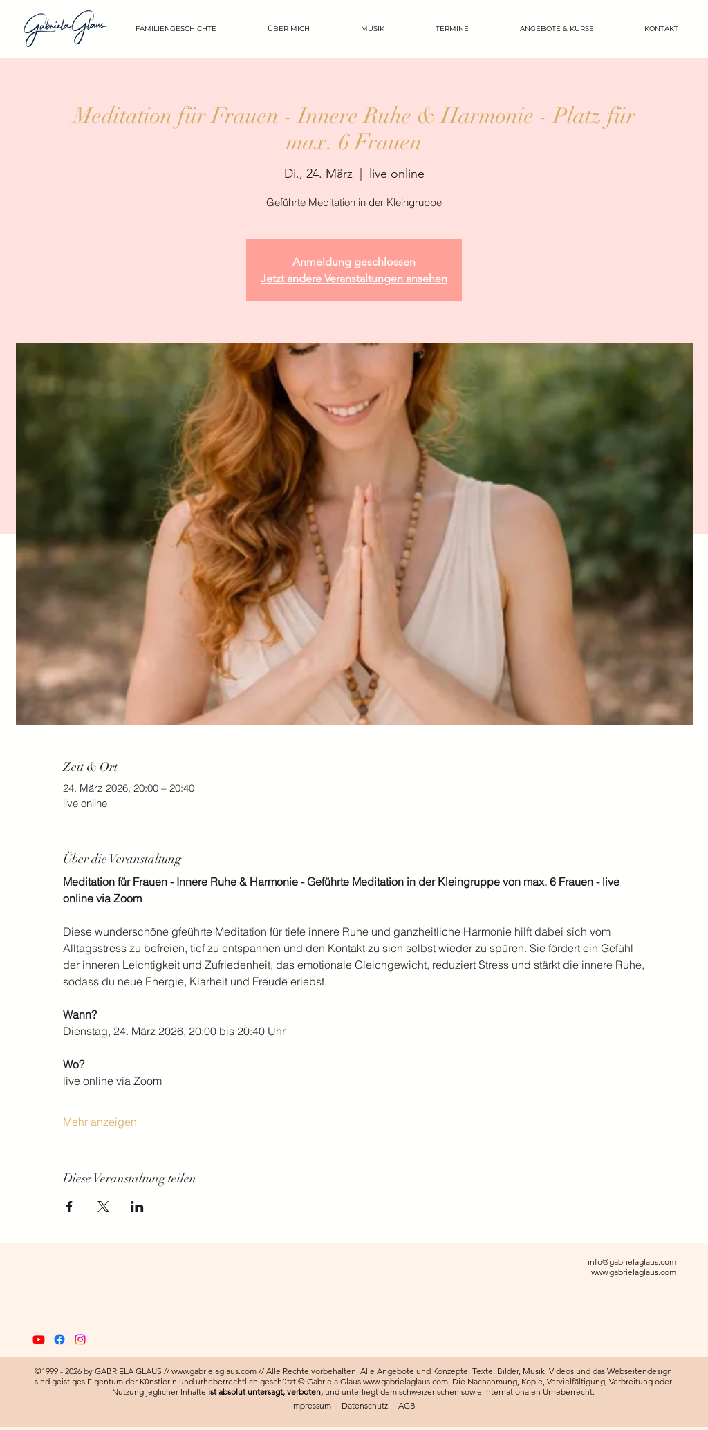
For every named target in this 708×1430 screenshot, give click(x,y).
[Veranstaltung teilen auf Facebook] (69, 1206)
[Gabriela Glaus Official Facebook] (59, 1339)
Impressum (311, 1405)
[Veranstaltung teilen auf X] (103, 1206)
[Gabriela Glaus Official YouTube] (39, 1339)
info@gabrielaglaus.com (632, 1261)
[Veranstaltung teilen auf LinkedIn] (137, 1206)
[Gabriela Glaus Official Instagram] (80, 1339)
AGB (407, 1405)
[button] (545, 28)
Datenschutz (365, 1405)
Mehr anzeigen (100, 1122)
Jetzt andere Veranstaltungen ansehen (354, 278)
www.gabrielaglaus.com (633, 1272)
